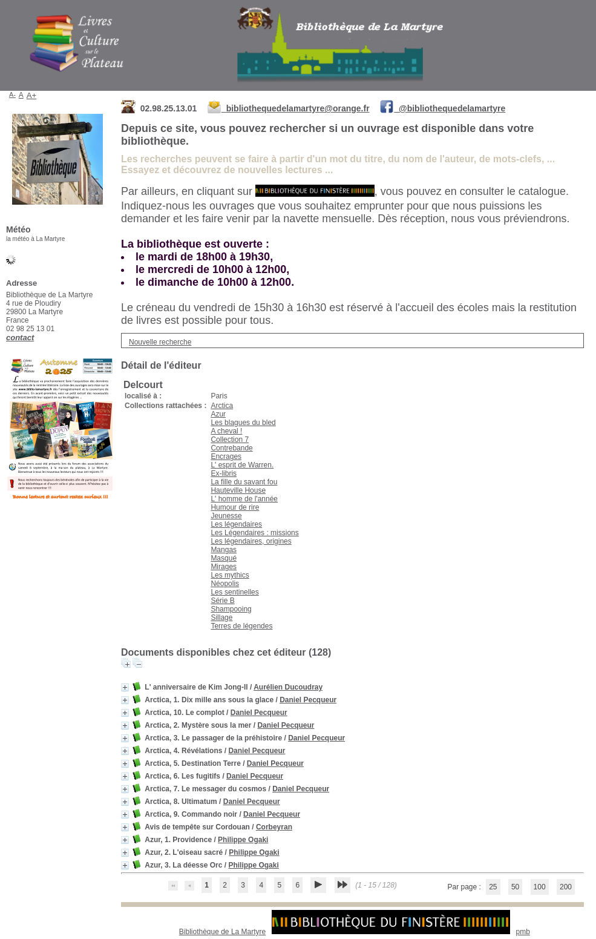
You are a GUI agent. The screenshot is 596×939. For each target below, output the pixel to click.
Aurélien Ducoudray (288, 687)
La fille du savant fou (244, 482)
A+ (32, 95)
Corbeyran (274, 827)
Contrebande (231, 448)
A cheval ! (226, 431)
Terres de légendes (241, 626)
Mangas (224, 549)
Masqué (224, 558)
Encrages (226, 456)
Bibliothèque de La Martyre (222, 931)
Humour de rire (235, 507)
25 (493, 887)
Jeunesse (226, 516)
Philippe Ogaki (243, 839)
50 (515, 887)
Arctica (222, 405)
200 (566, 887)
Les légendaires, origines (251, 541)
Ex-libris (224, 473)
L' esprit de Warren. (242, 465)
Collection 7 (230, 439)
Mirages (224, 566)
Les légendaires (236, 524)
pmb (523, 931)
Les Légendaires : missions (254, 533)
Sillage (221, 617)
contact (20, 337)
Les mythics (230, 575)
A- (12, 94)
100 (540, 887)
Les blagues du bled (243, 422)
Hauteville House (238, 490)
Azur (218, 414)
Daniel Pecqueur (308, 700)
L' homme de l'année (244, 499)
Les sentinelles (234, 592)
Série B (222, 600)
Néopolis (225, 583)
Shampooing (231, 609)
